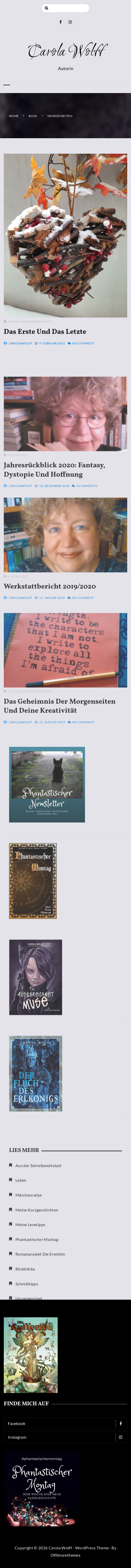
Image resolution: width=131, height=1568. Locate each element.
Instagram (67, 1437)
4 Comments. (87, 524)
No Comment (83, 353)
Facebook (67, 1423)
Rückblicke (17, 493)
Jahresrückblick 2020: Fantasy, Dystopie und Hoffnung (54, 508)
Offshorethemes (65, 1555)
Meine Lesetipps (30, 1281)
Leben (21, 1237)
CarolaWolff (20, 353)
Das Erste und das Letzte (45, 342)
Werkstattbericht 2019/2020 (50, 621)
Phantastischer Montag (36, 1296)
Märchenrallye (28, 1251)
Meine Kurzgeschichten (36, 1266)
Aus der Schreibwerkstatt (29, 331)
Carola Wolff (65, 52)
